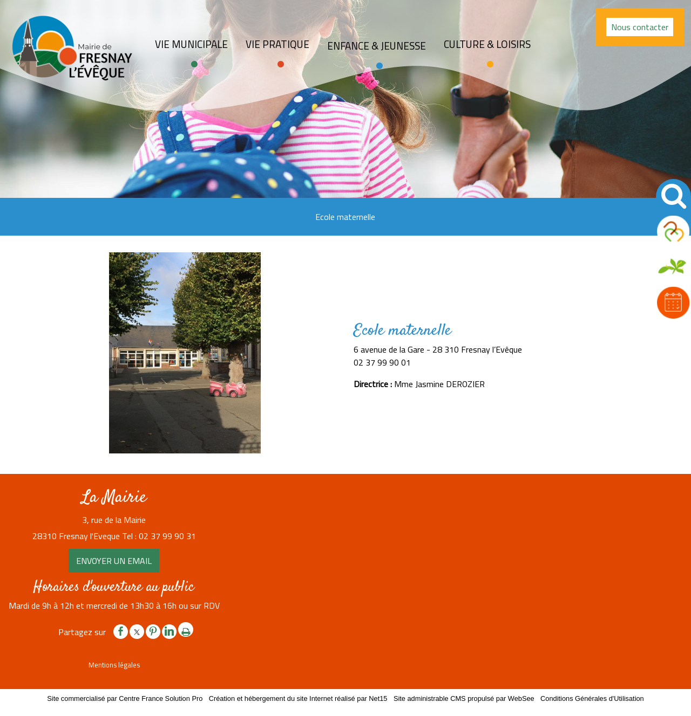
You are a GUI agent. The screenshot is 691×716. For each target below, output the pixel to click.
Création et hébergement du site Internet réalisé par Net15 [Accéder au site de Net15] (298, 698)
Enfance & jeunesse (376, 46)
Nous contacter (639, 27)
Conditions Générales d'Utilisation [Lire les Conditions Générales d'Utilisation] (592, 698)
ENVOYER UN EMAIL (114, 561)
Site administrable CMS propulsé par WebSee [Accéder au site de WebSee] (464, 698)
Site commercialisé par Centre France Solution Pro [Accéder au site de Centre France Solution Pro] (124, 698)
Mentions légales (114, 664)
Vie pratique (277, 44)
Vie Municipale (191, 44)
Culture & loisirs (487, 44)
